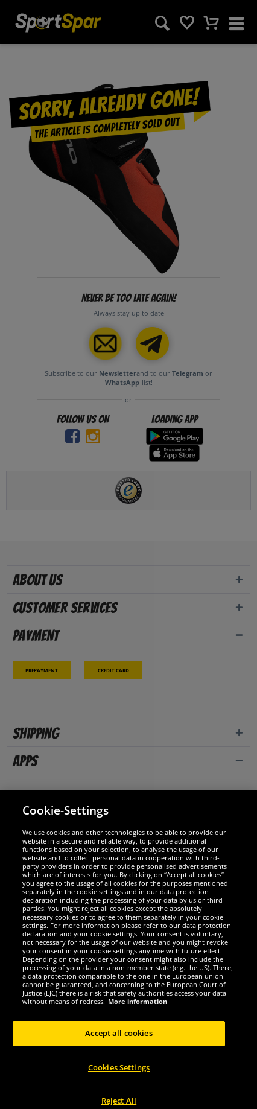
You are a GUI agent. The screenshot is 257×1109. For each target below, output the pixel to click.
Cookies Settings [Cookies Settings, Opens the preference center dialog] (119, 1073)
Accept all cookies (118, 1039)
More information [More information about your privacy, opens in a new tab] (137, 1007)
